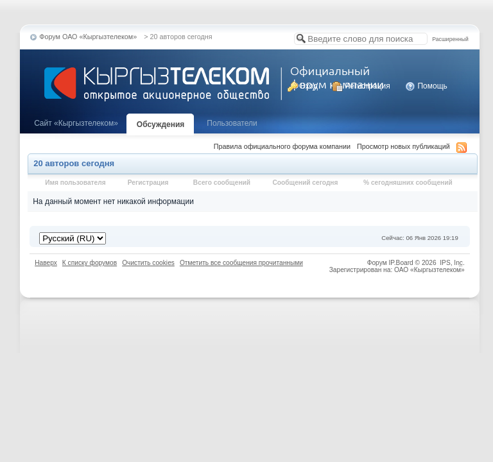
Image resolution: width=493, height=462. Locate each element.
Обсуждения (161, 124)
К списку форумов (89, 262)
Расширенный (450, 39)
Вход (302, 85)
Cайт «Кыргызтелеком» (76, 123)
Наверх (46, 262)
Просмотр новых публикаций (403, 146)
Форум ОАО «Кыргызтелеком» (88, 36)
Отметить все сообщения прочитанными (241, 262)
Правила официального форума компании (282, 146)
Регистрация (361, 85)
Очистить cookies (148, 262)
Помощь (426, 85)
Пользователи (232, 123)
